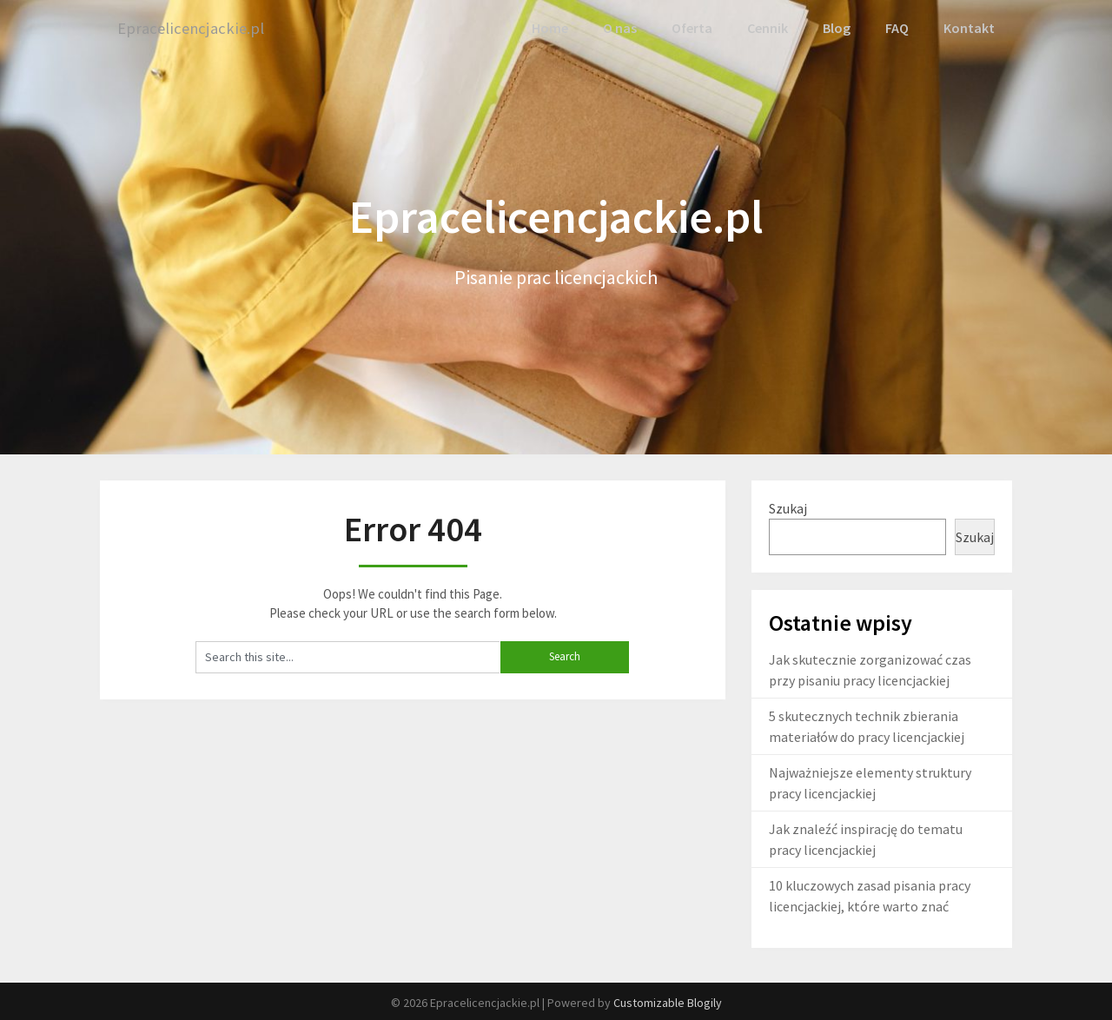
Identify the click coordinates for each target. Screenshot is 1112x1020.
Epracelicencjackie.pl (194, 28)
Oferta (692, 27)
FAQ (898, 27)
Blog (837, 27)
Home (551, 27)
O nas (621, 27)
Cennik (767, 27)
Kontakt (969, 27)
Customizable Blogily (667, 1002)
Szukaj (788, 506)
